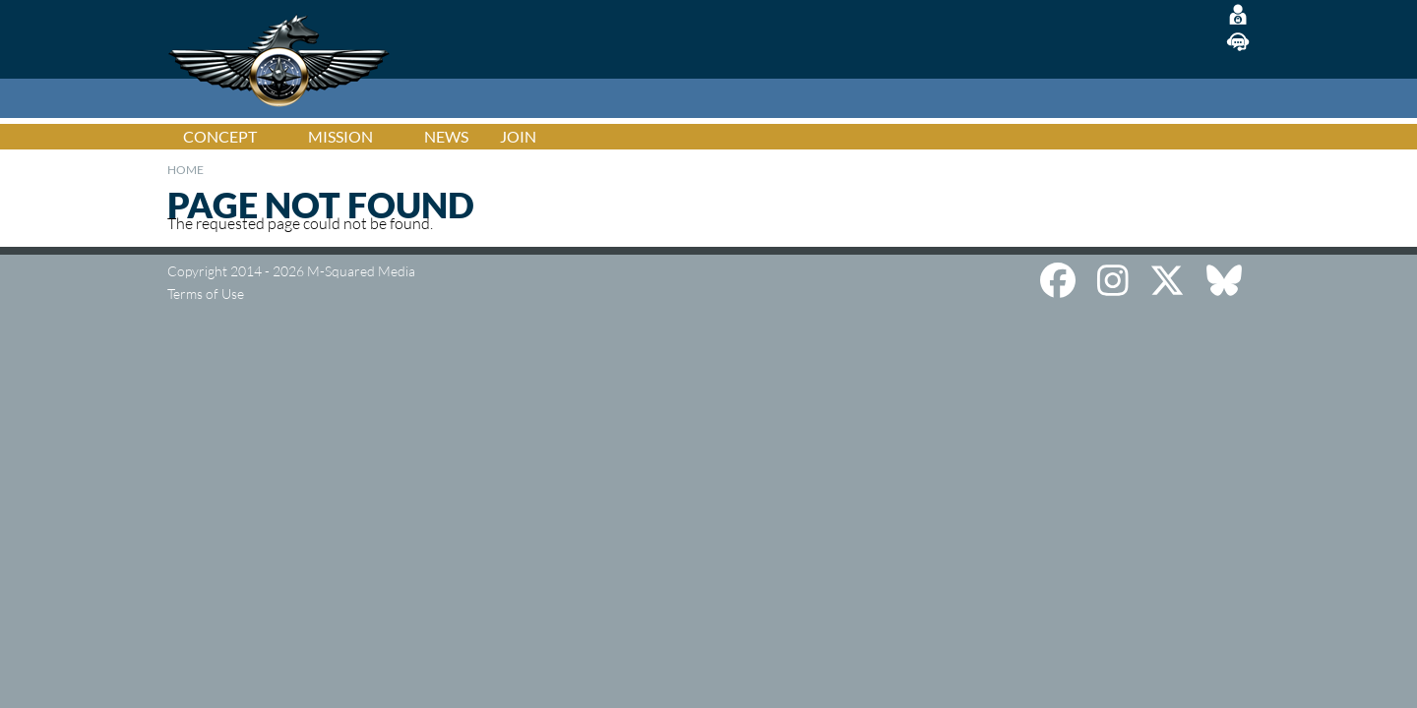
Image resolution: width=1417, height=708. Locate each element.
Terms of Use (205, 293)
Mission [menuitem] (340, 136)
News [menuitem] (446, 136)
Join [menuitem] (518, 136)
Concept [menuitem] (220, 136)
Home (185, 169)
